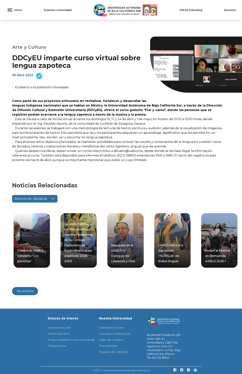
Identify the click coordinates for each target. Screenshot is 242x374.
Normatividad (108, 345)
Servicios (230, 10)
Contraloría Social (59, 327)
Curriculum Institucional (114, 333)
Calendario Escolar (111, 327)
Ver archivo (25, 291)
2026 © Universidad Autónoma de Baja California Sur (121, 370)
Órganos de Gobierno (113, 352)
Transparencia (57, 345)
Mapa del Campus (111, 339)
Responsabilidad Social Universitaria (71, 339)
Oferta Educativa (190, 10)
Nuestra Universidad (57, 10)
